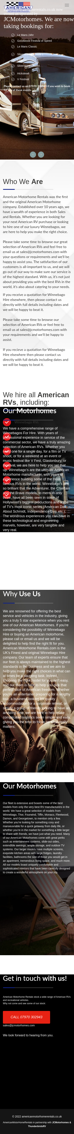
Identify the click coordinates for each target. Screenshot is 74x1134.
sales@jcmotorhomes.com (19, 1025)
